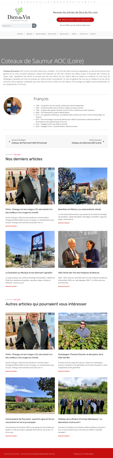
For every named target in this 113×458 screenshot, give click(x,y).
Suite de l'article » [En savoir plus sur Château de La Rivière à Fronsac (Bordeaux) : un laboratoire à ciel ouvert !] (64, 436)
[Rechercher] (34, 25)
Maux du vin (65, 33)
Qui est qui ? (84, 34)
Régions (30, 33)
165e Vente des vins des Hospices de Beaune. (79, 272)
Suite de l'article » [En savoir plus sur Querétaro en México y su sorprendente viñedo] (64, 223)
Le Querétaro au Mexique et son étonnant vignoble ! (29, 272)
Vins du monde (41, 34)
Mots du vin (53, 33)
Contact (93, 34)
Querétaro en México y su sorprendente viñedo (79, 209)
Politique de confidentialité (83, 454)
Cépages (21, 33)
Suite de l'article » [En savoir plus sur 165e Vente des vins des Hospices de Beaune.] (64, 286)
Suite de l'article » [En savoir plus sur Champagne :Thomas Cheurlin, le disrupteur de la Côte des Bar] (64, 371)
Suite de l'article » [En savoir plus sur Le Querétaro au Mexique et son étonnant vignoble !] (11, 286)
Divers (75, 33)
